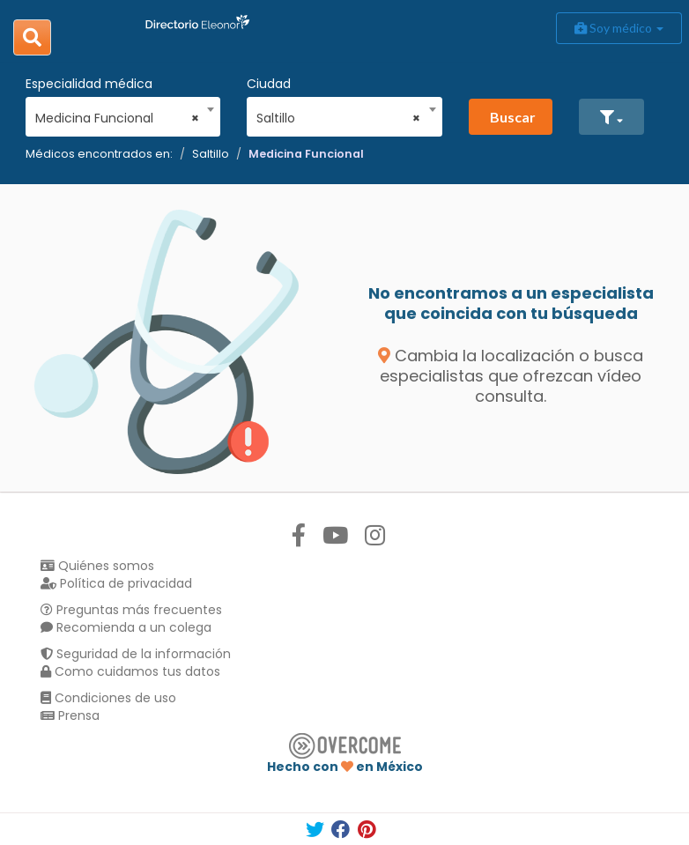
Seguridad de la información (136, 654)
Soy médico (618, 27)
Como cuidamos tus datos (130, 671)
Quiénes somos (97, 565)
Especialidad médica (89, 84)
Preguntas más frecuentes (131, 610)
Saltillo (210, 153)
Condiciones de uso (108, 698)
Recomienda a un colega (126, 627)
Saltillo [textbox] (338, 118)
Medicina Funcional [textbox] (117, 118)
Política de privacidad (116, 583)
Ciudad (269, 84)
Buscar (513, 116)
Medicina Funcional (306, 153)
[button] (611, 117)
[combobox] (117, 113)
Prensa (70, 715)
